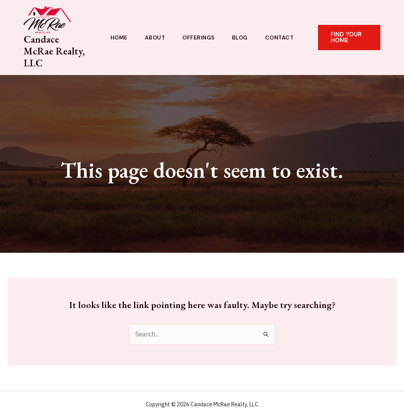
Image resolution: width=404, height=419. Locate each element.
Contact (279, 37)
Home (118, 37)
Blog (240, 37)
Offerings (198, 37)
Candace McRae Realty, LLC (54, 51)
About (155, 37)
